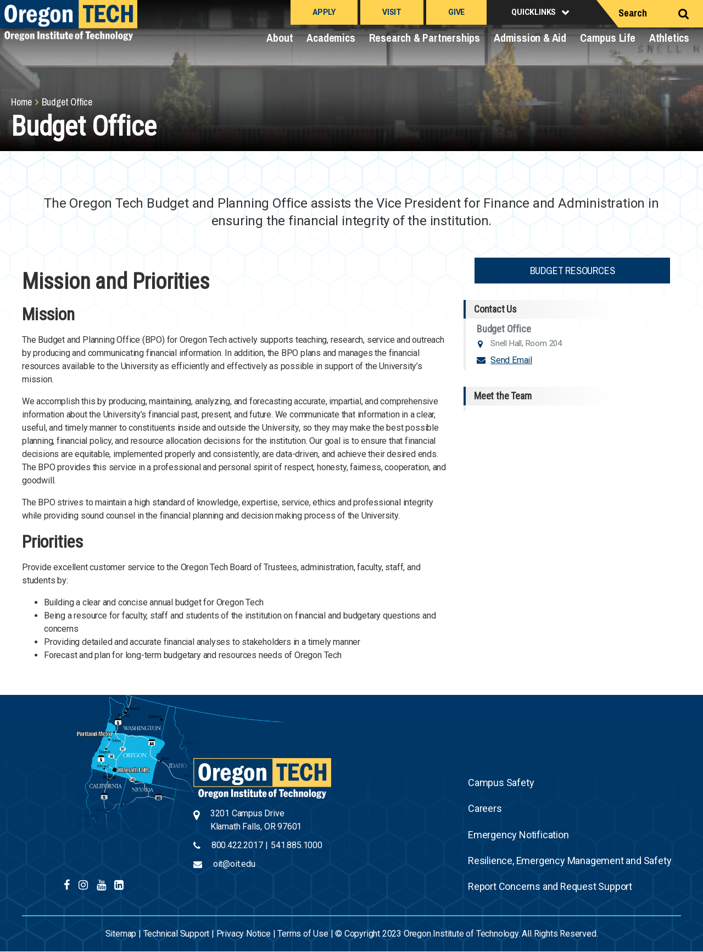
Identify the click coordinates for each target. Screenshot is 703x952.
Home (21, 102)
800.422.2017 (237, 845)
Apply (324, 12)
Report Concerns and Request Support (550, 886)
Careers (485, 808)
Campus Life (607, 37)
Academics (330, 37)
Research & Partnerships (424, 37)
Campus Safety (501, 782)
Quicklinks (533, 12)
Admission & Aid (530, 37)
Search (632, 13)
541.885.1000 (296, 845)
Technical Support (176, 933)
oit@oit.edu (234, 864)
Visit (391, 12)
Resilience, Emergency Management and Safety (569, 860)
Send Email (511, 360)
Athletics (669, 37)
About (279, 37)
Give (456, 12)
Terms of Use (302, 933)
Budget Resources (572, 270)
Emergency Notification (518, 834)
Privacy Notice (243, 933)
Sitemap (121, 933)
